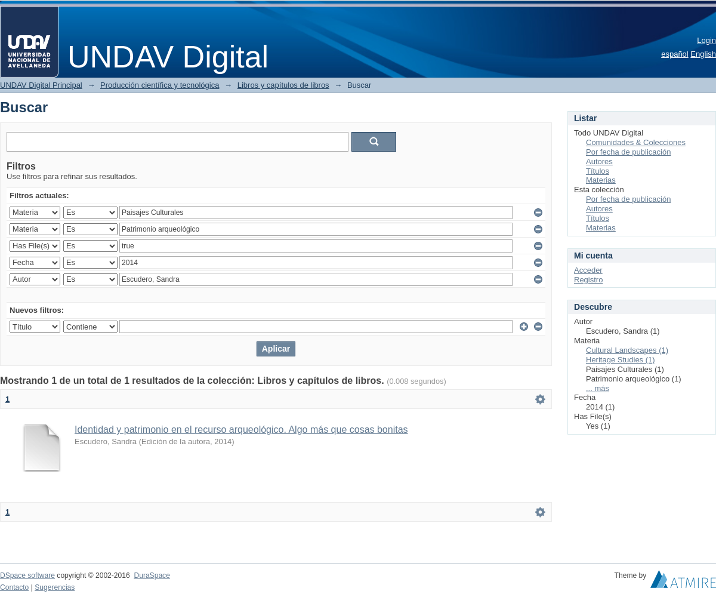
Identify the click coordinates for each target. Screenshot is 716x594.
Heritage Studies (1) (620, 359)
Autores (599, 161)
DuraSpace (151, 575)
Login (706, 40)
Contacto (14, 587)
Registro (588, 279)
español (675, 54)
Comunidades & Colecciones (636, 142)
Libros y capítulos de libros (283, 85)
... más (597, 388)
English (703, 54)
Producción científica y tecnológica (159, 85)
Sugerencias (55, 587)
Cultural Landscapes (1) (627, 350)
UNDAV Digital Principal (41, 85)
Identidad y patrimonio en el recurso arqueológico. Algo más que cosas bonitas (241, 429)
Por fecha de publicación (628, 151)
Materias (601, 180)
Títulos (597, 171)
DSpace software (27, 575)
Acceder (588, 270)
